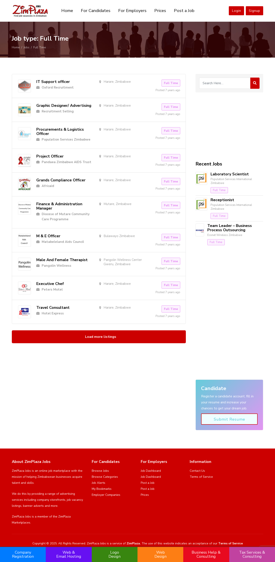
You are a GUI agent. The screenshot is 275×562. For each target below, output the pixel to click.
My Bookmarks (102, 489)
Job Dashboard (151, 471)
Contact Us (197, 471)
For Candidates (95, 11)
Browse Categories (105, 477)
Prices (160, 11)
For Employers (132, 11)
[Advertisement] (229, 127)
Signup (254, 10)
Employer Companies (106, 495)
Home (67, 11)
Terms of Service (201, 477)
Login (236, 10)
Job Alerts (98, 483)
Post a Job (184, 11)
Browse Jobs (100, 471)
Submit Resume (229, 419)
